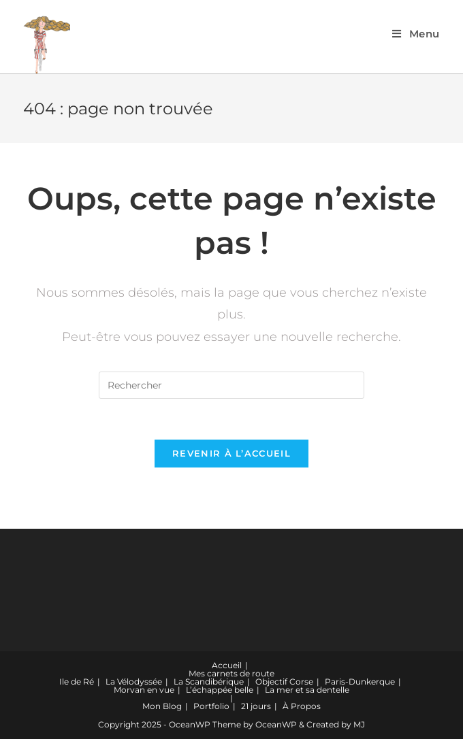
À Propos (302, 706)
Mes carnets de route (231, 673)
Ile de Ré (76, 681)
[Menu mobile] (416, 33)
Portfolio (211, 706)
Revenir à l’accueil (231, 453)
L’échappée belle (219, 690)
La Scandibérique (209, 681)
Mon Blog (162, 706)
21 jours (256, 706)
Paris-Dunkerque (360, 681)
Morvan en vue (144, 690)
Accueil (227, 665)
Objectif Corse (284, 681)
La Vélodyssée (134, 681)
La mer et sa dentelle (307, 690)
